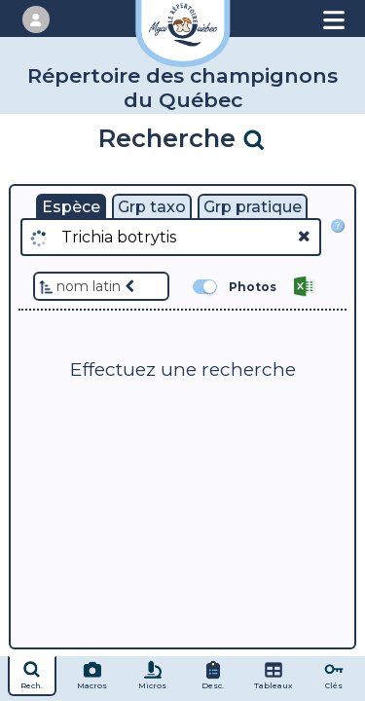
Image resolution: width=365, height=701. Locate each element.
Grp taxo (152, 207)
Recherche (182, 138)
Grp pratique (252, 207)
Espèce (71, 207)
